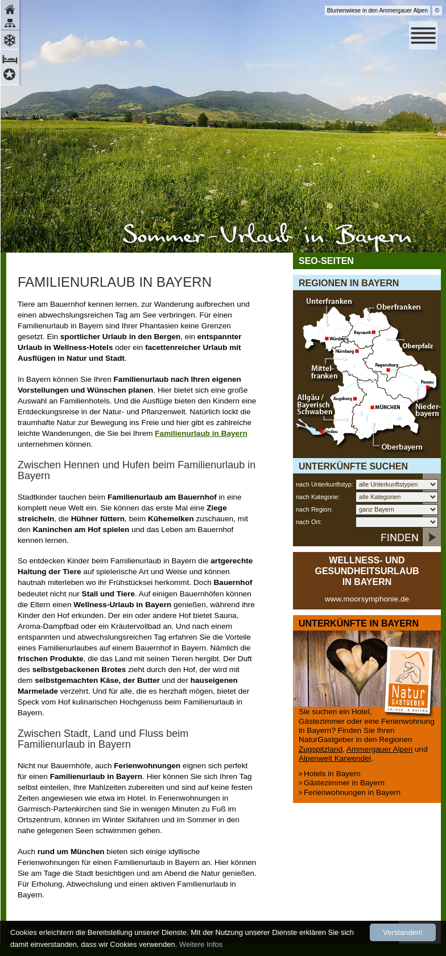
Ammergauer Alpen (379, 749)
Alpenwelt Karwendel (335, 758)
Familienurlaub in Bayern (201, 433)
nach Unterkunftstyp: (324, 484)
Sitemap (11, 24)
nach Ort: (308, 521)
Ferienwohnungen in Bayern (352, 792)
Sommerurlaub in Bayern (267, 238)
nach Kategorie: (318, 496)
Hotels (11, 76)
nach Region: (314, 509)
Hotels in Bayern (332, 773)
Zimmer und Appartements (11, 58)
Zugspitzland (320, 749)
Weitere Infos (200, 944)
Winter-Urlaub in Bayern (11, 39)
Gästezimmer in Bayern (344, 782)
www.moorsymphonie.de (367, 599)
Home (11, 8)
